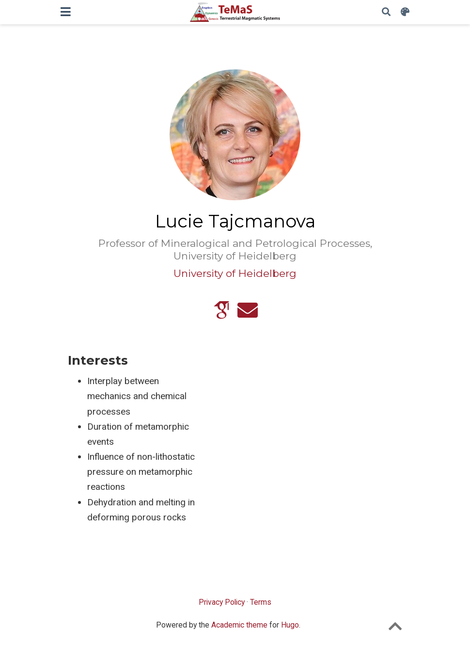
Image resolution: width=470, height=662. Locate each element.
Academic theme (239, 625)
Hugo (290, 625)
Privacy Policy (222, 602)
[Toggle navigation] (66, 11)
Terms (260, 602)
